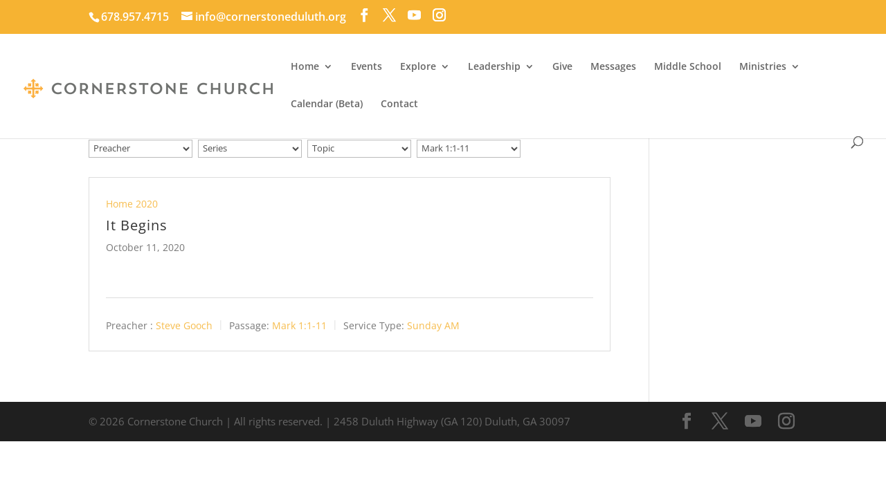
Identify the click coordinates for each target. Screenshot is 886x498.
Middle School (687, 67)
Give (562, 67)
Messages (613, 67)
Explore (418, 67)
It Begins (137, 225)
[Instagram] (439, 15)
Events (366, 67)
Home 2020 (132, 203)
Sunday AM (433, 324)
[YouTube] (414, 15)
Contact (399, 104)
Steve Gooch (184, 324)
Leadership (494, 67)
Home (305, 67)
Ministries (762, 67)
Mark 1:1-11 (299, 324)
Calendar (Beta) (327, 104)
